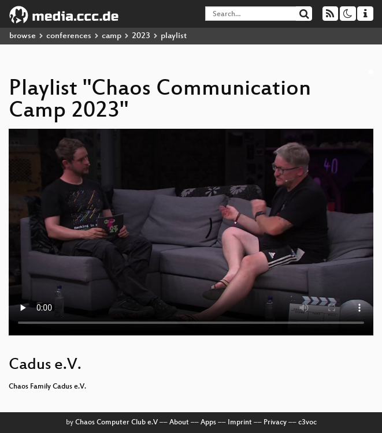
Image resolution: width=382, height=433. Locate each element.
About (179, 423)
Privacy (275, 423)
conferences (68, 36)
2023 (141, 36)
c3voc (307, 423)
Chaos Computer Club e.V (116, 423)
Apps (208, 423)
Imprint (240, 423)
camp (111, 36)
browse (22, 36)
